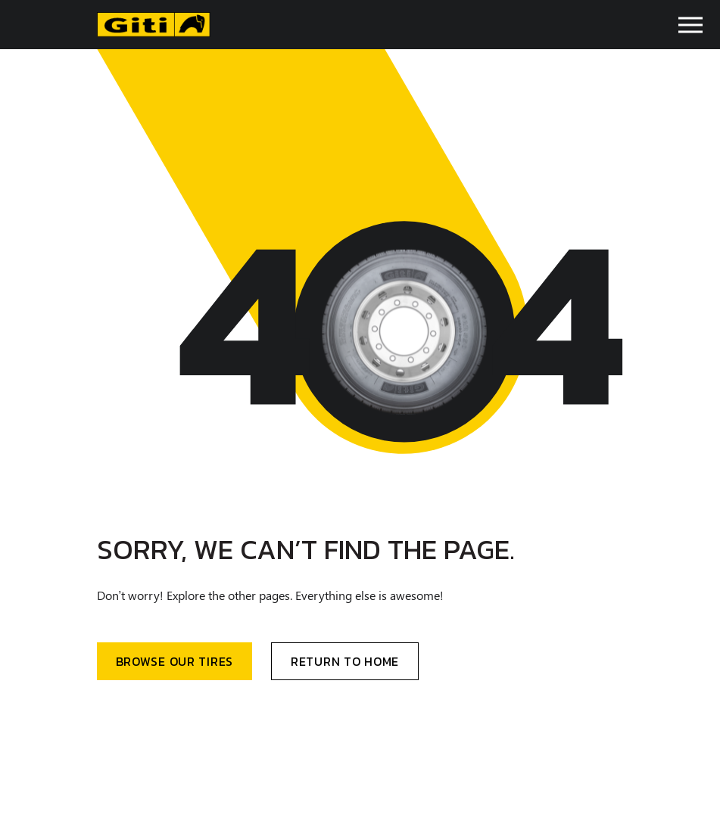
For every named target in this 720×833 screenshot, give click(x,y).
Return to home (345, 661)
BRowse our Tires (175, 661)
